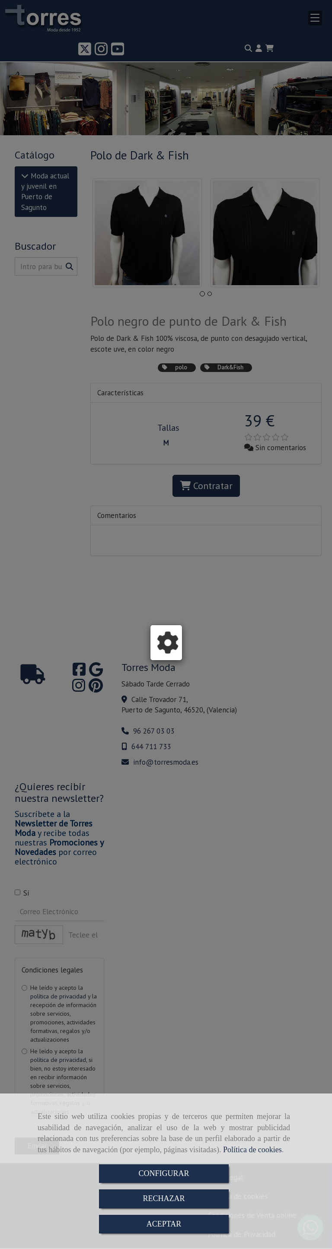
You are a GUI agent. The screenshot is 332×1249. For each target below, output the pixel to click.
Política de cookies (252, 1149)
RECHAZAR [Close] (164, 1198)
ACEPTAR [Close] (164, 1224)
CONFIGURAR (163, 1173)
